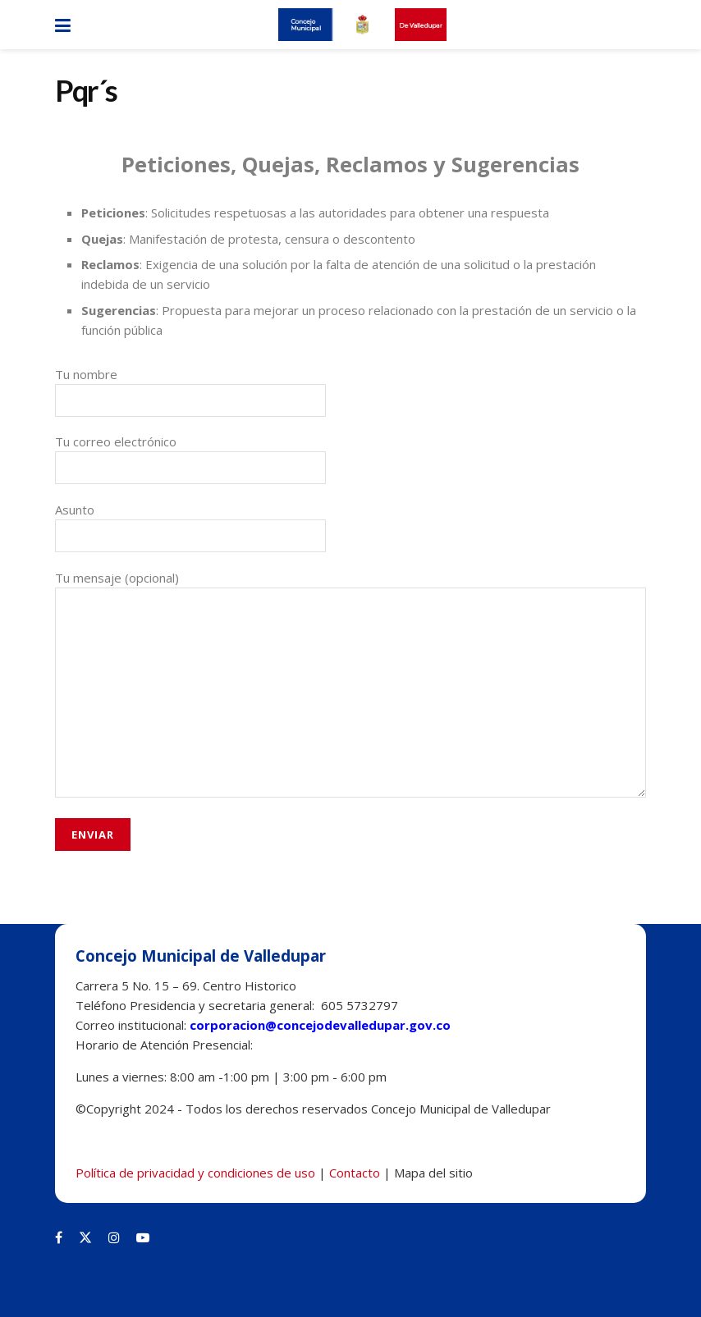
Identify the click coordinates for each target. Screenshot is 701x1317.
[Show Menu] (63, 24)
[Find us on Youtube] (142, 1237)
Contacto (354, 1172)
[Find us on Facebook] (58, 1237)
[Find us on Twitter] (85, 1237)
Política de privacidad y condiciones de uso (195, 1172)
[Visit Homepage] (362, 24)
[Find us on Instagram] (114, 1237)
